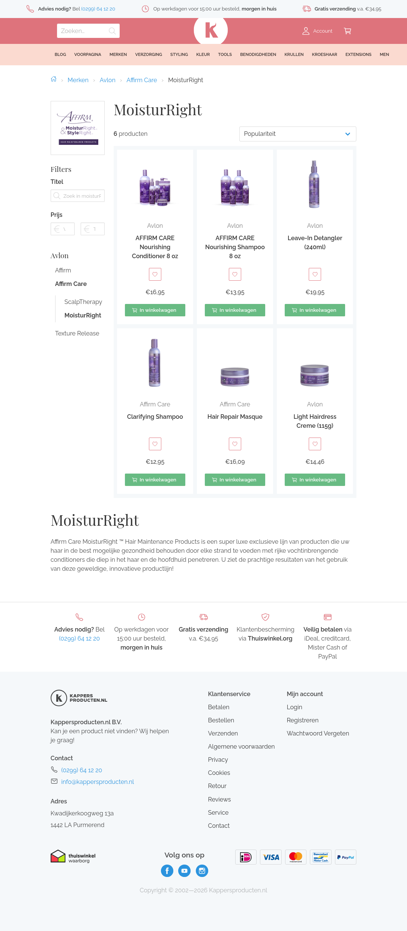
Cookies (219, 772)
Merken (78, 80)
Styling (179, 54)
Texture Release (77, 351)
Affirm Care (141, 80)
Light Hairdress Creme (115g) (314, 421)
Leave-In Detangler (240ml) (315, 243)
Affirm (63, 288)
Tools (225, 54)
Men (384, 54)
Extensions (358, 54)
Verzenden (223, 733)
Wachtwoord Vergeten (318, 733)
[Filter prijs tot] (93, 238)
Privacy (218, 759)
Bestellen (221, 720)
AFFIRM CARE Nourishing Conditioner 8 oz (155, 247)
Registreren (302, 720)
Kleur (203, 54)
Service (218, 812)
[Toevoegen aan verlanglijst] (155, 274)
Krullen (293, 54)
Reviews (219, 799)
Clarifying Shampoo (155, 416)
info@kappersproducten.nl (97, 781)
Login (294, 707)
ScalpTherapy (82, 319)
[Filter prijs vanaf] (63, 238)
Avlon (108, 80)
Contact (219, 825)
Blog (60, 54)
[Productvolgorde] (297, 133)
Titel (57, 190)
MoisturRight (82, 333)
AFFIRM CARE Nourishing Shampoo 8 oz (235, 247)
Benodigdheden (258, 54)
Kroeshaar (324, 54)
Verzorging (148, 54)
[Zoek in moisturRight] (78, 205)
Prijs (57, 223)
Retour (217, 786)
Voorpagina (87, 54)
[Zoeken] (88, 30)
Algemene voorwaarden (241, 746)
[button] (155, 237)
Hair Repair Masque (235, 416)
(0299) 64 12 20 (79, 638)
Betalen (218, 707)
